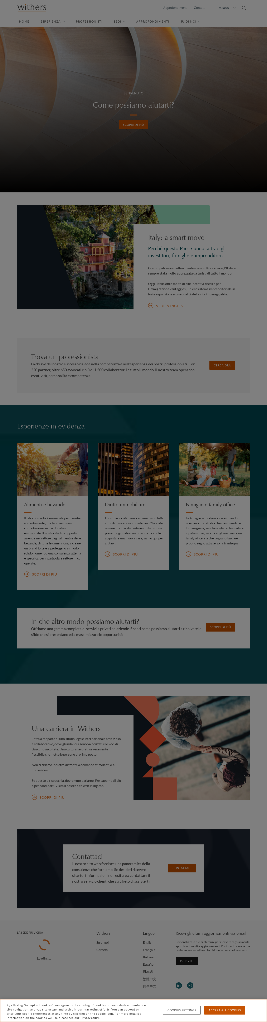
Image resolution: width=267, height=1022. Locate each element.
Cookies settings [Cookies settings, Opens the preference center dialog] (182, 1010)
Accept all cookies (225, 1010)
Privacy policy (90, 1017)
